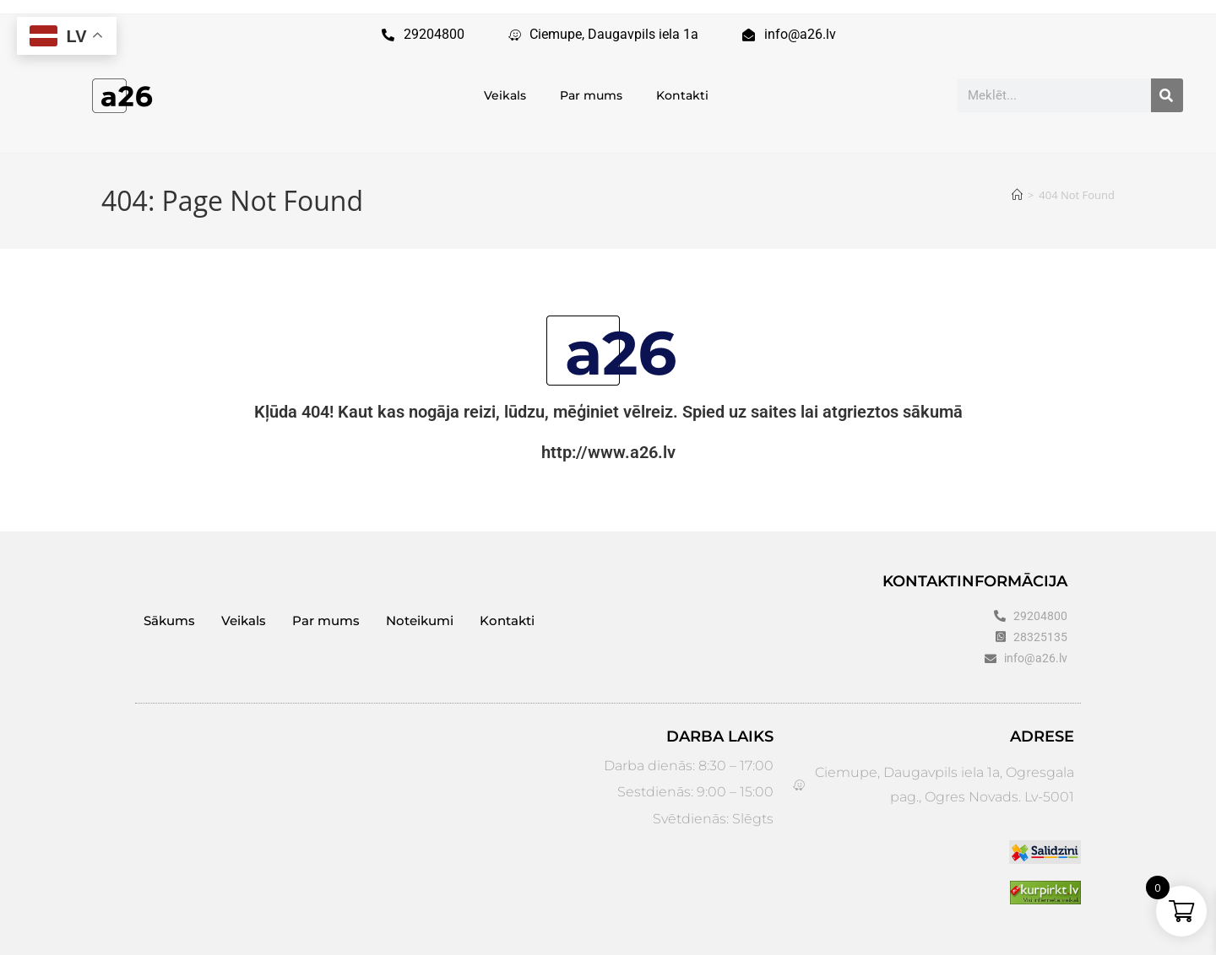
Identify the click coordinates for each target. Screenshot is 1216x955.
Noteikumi (419, 620)
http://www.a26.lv (608, 452)
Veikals (505, 95)
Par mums (591, 95)
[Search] (1167, 95)
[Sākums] (1017, 194)
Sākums (169, 620)
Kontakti (682, 95)
